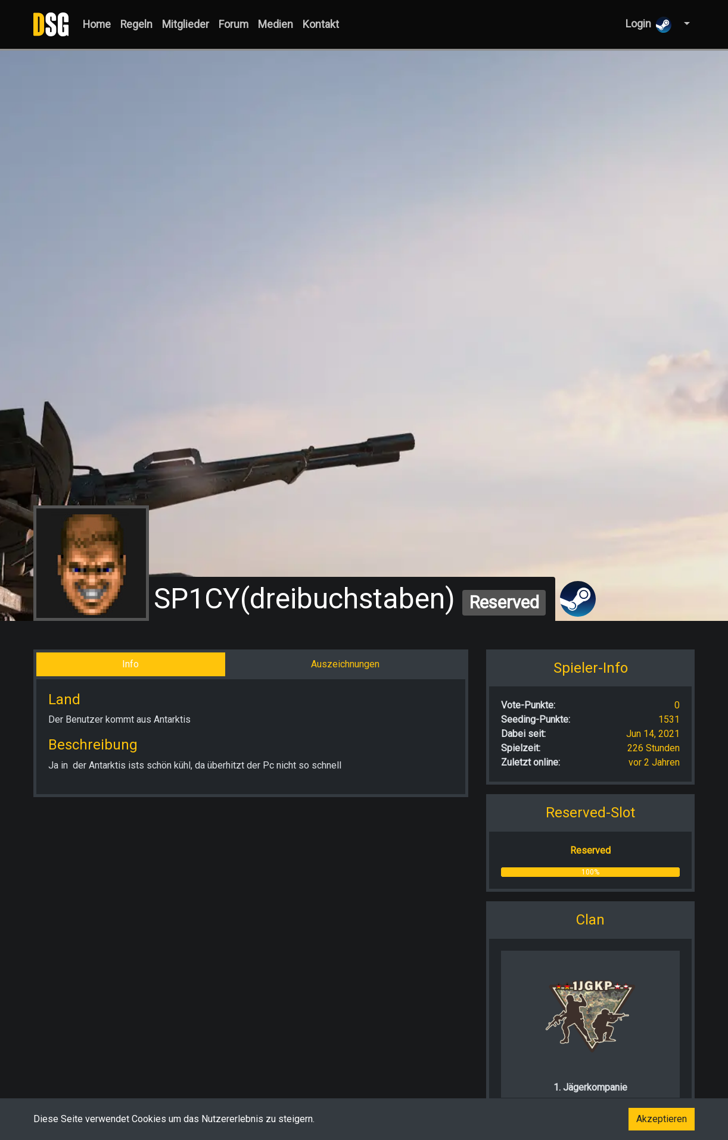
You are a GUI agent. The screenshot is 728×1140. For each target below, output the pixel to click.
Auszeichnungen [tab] (345, 664)
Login (649, 25)
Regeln (136, 24)
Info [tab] (130, 664)
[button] (685, 24)
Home (97, 24)
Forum (233, 24)
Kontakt (321, 24)
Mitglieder (185, 24)
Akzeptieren (661, 1119)
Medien (275, 24)
